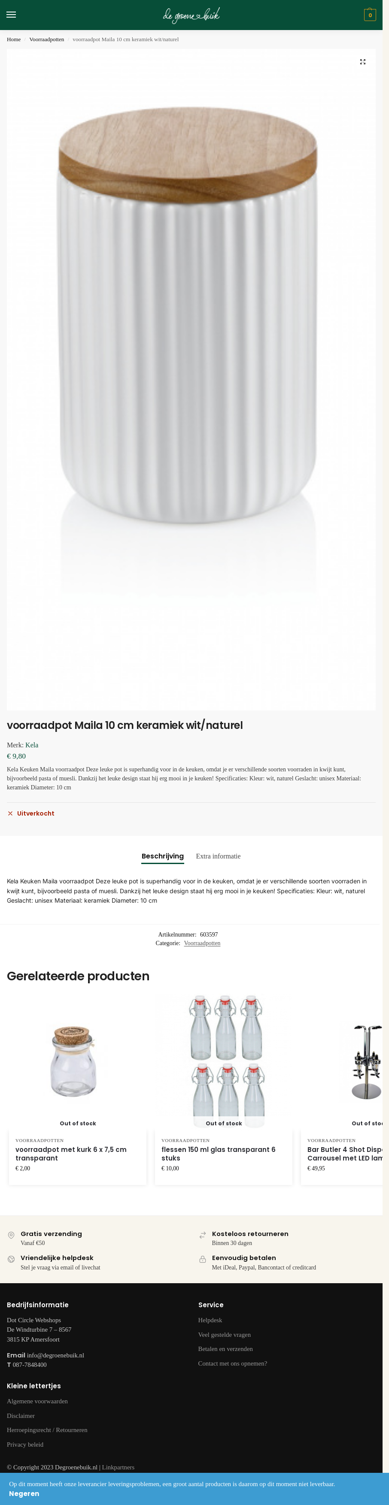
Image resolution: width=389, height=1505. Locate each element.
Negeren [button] (24, 1493)
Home (14, 39)
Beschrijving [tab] (163, 856)
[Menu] (19, 15)
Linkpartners (118, 1467)
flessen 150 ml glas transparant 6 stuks (218, 1154)
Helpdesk (210, 1320)
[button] (363, 62)
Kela (31, 745)
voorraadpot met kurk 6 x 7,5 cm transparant (71, 1154)
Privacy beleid (25, 1444)
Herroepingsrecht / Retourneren (47, 1429)
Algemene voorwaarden (37, 1401)
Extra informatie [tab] (218, 856)
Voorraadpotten (46, 39)
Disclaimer (21, 1415)
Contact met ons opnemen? (232, 1363)
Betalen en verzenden (225, 1348)
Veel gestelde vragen (224, 1334)
